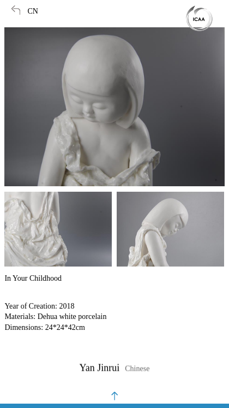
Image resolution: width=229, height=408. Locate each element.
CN (32, 11)
